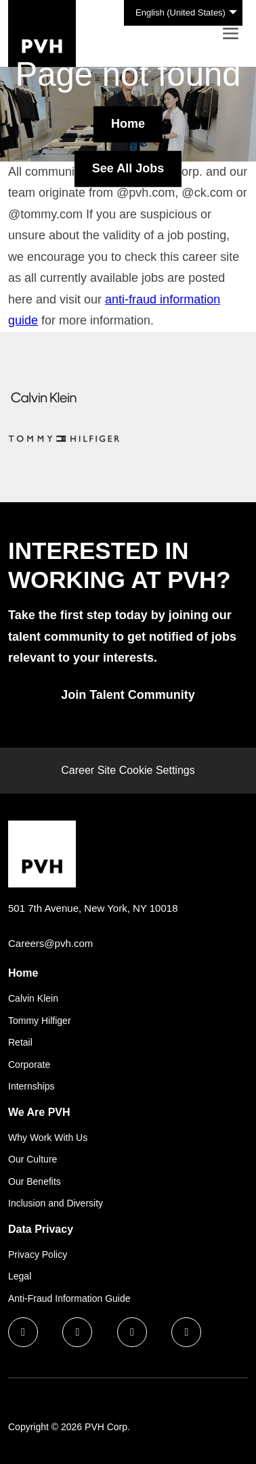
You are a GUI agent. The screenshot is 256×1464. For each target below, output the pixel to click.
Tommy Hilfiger (39, 1020)
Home (128, 123)
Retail (20, 1042)
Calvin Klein (33, 998)
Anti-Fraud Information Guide (69, 1298)
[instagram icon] (186, 1332)
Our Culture (32, 1159)
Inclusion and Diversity (55, 1203)
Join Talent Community (128, 695)
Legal (19, 1276)
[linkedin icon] (77, 1332)
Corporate (29, 1064)
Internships (31, 1086)
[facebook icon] (23, 1332)
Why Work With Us (47, 1137)
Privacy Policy (37, 1254)
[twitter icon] (132, 1332)
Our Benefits (34, 1181)
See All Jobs (128, 168)
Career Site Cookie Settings (127, 770)
